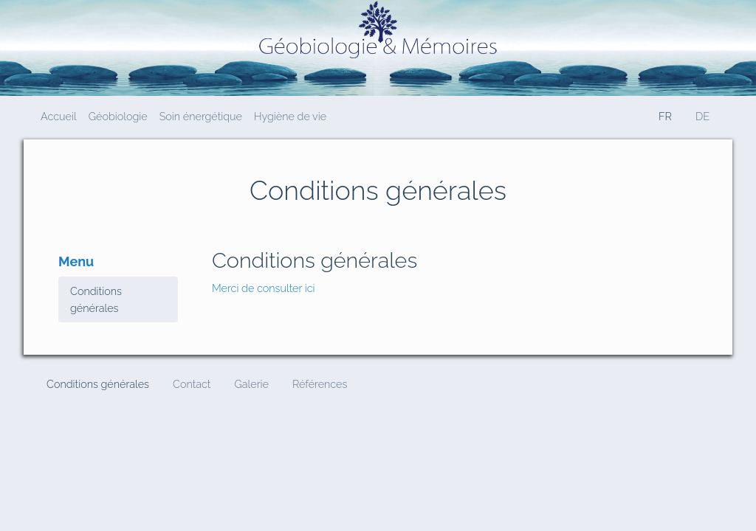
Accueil (59, 116)
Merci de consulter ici (263, 288)
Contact (191, 384)
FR (665, 116)
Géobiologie (118, 116)
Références (319, 384)
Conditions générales (96, 299)
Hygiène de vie (290, 116)
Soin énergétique (200, 116)
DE (702, 116)
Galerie (251, 384)
